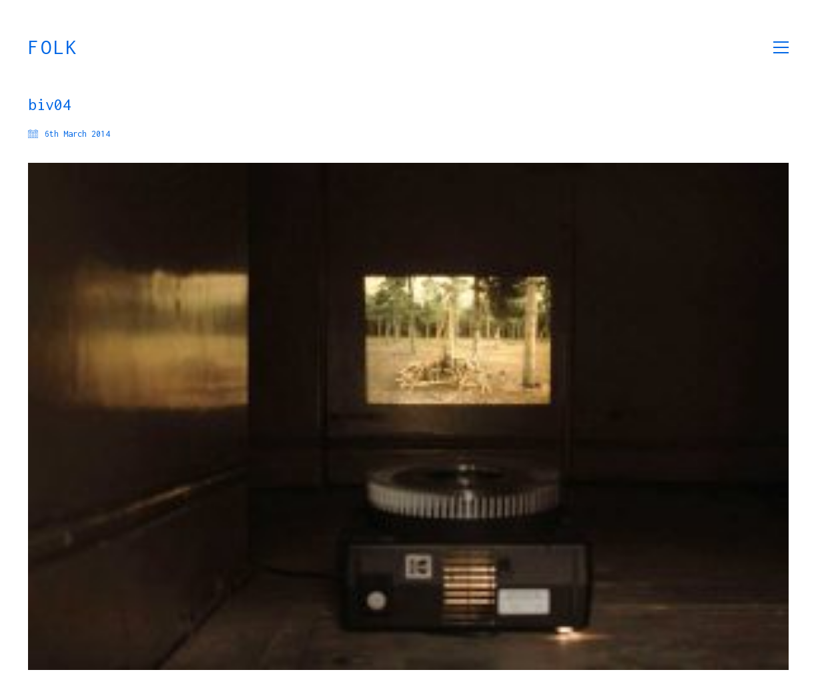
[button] (781, 47)
